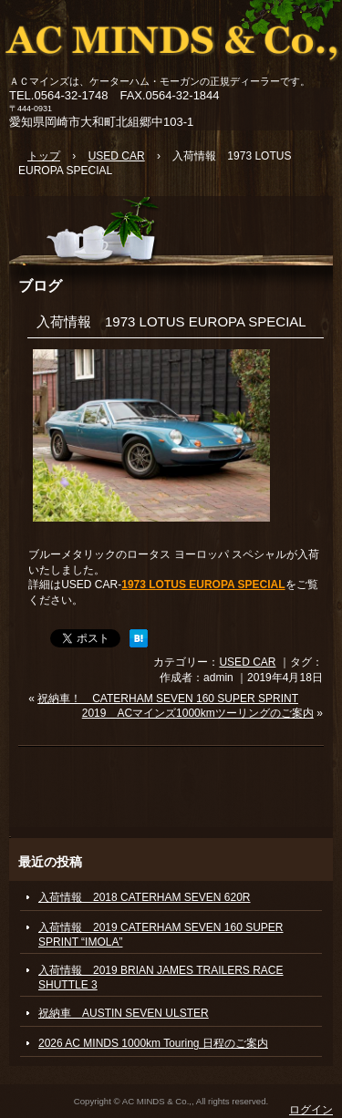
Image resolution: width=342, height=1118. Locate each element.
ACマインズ (171, 39)
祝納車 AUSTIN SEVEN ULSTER (123, 1013)
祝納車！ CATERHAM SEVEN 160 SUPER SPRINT (167, 698)
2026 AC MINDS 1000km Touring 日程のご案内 (153, 1043)
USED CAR (247, 662)
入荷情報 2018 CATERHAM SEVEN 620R (144, 897)
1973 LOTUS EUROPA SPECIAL (203, 584)
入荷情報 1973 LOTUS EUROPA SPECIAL (171, 321)
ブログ (40, 285)
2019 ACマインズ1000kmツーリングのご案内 (198, 713)
